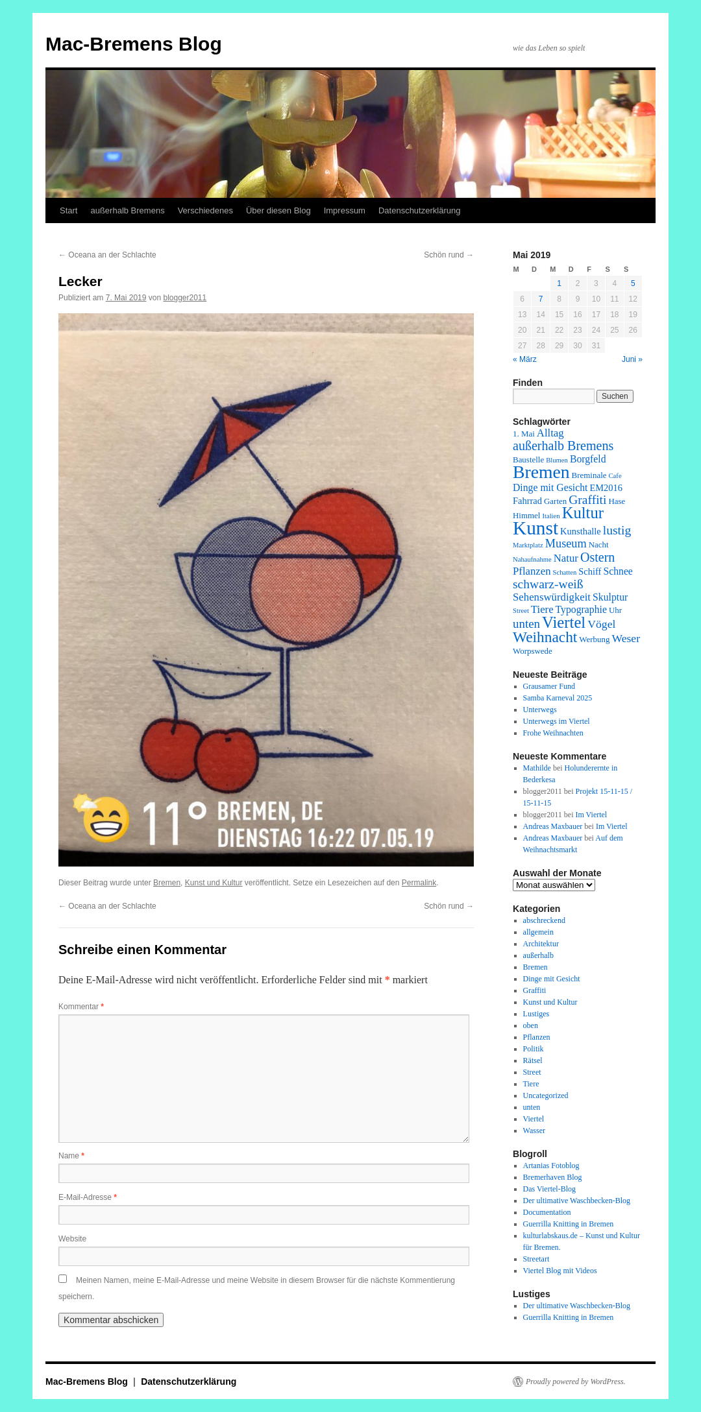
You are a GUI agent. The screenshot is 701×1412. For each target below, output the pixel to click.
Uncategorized (546, 1095)
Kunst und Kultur (214, 882)
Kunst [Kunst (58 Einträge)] (535, 528)
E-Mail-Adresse (87, 1197)
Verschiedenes (205, 210)
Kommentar (81, 1006)
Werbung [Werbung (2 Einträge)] (594, 639)
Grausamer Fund (549, 686)
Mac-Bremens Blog (133, 43)
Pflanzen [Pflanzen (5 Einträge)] (532, 571)
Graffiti (535, 990)
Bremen (166, 882)
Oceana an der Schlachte (107, 254)
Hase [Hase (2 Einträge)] (616, 501)
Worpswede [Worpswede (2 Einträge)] (532, 651)
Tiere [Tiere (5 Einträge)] (542, 609)
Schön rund (449, 254)
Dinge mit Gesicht (551, 978)
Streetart (536, 1258)
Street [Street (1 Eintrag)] (521, 610)
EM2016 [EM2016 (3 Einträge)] (605, 488)
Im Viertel (591, 814)
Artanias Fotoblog (551, 1165)
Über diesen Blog (278, 210)
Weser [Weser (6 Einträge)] (625, 638)
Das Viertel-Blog (549, 1188)
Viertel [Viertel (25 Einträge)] (563, 622)
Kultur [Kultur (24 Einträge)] (583, 512)
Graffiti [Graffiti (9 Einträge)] (587, 500)
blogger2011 (184, 297)
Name (71, 1155)
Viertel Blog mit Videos (560, 1270)
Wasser (534, 1130)
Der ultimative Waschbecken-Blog (576, 1200)
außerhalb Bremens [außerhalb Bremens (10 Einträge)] (563, 445)
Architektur (541, 943)
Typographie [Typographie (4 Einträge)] (581, 609)
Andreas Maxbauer (553, 826)
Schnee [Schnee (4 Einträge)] (617, 571)
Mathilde (537, 767)
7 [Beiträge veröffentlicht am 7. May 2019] (541, 299)
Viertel (534, 1118)
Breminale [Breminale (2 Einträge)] (589, 475)
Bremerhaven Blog (552, 1177)
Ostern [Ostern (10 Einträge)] (597, 557)
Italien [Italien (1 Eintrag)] (551, 516)
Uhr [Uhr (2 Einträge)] (615, 610)
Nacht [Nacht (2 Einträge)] (599, 544)
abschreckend (544, 920)
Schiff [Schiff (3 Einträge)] (589, 571)
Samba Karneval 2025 (558, 697)
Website (72, 1238)
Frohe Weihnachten (553, 732)
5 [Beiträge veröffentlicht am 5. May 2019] (633, 283)
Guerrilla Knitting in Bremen (568, 1223)
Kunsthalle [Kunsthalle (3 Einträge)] (580, 531)
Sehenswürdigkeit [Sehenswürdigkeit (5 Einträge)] (552, 597)
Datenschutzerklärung (419, 210)
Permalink (419, 882)
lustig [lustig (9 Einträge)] (617, 530)
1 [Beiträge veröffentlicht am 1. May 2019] (559, 283)
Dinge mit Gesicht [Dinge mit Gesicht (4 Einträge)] (550, 487)
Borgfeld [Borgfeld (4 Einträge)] (588, 458)
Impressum (344, 210)
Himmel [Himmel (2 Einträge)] (526, 515)
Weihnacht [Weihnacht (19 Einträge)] (545, 636)
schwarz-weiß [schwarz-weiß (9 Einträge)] (548, 584)
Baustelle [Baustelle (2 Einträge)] (528, 459)
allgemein (538, 932)
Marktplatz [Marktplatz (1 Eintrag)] (528, 545)
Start (68, 210)
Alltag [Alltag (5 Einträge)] (550, 433)
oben (530, 1025)
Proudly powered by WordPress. (576, 1381)
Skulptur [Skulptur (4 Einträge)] (610, 597)
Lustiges (536, 1013)
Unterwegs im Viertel (556, 721)
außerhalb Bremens (127, 210)
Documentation (547, 1212)
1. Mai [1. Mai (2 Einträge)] (524, 433)
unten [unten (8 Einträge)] (526, 623)
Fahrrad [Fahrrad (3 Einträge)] (527, 501)
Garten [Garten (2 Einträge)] (555, 501)
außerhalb (538, 955)
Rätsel (533, 1060)
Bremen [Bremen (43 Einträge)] (541, 472)
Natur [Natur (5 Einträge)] (566, 558)
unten (532, 1107)
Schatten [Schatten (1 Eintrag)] (565, 572)
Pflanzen (536, 1037)
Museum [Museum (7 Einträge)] (566, 543)
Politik (533, 1048)
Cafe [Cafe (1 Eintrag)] (615, 475)
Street (532, 1072)
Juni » (632, 359)
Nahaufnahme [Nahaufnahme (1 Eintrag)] (532, 559)
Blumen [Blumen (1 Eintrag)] (557, 460)
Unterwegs (540, 709)
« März (525, 359)
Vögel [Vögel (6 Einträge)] (601, 623)
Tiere (531, 1083)
